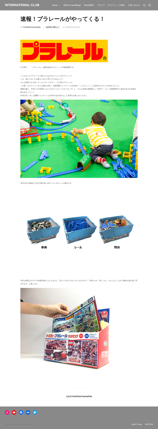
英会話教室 (89, 5)
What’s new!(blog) (72, 5)
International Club (22, 5)
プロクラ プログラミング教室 (111, 5)
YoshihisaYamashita (31, 27)
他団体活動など (53, 27)
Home (56, 5)
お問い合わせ (134, 5)
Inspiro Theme (136, 424)
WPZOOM (149, 424)
